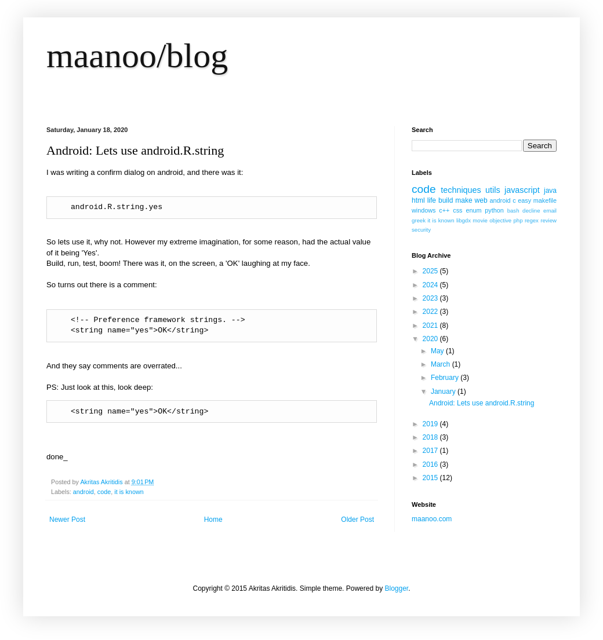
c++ (444, 210)
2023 (431, 298)
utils (492, 190)
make (463, 200)
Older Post (357, 519)
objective (500, 220)
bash (513, 210)
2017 (431, 451)
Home (213, 519)
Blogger (396, 588)
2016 (431, 464)
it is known (128, 491)
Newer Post (67, 519)
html (418, 200)
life (431, 200)
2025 (431, 271)
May (438, 351)
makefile (545, 200)
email (550, 210)
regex (532, 220)
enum (473, 210)
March (441, 364)
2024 (431, 285)
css (457, 210)
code (104, 491)
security (421, 229)
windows (423, 210)
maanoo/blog (137, 55)
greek (419, 220)
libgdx (463, 220)
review (548, 220)
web (481, 200)
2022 (431, 312)
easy (524, 200)
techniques (461, 190)
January (444, 391)
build (445, 200)
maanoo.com (432, 519)
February (445, 378)
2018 (431, 437)
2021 (431, 325)
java (550, 190)
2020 (431, 339)
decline (531, 210)
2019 (431, 424)
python (494, 210)
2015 (431, 478)
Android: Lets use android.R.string (481, 403)
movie (480, 220)
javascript (522, 190)
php (518, 220)
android (83, 491)
